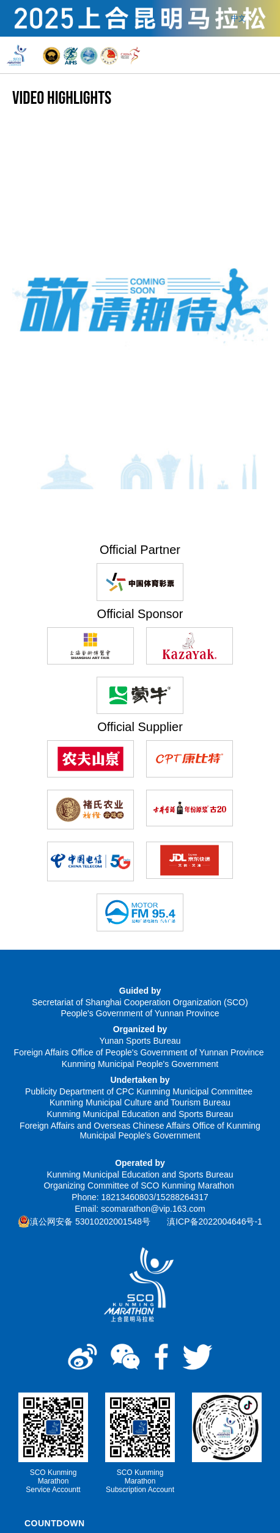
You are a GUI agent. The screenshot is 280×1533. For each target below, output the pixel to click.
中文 (238, 18)
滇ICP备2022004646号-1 (214, 1221)
